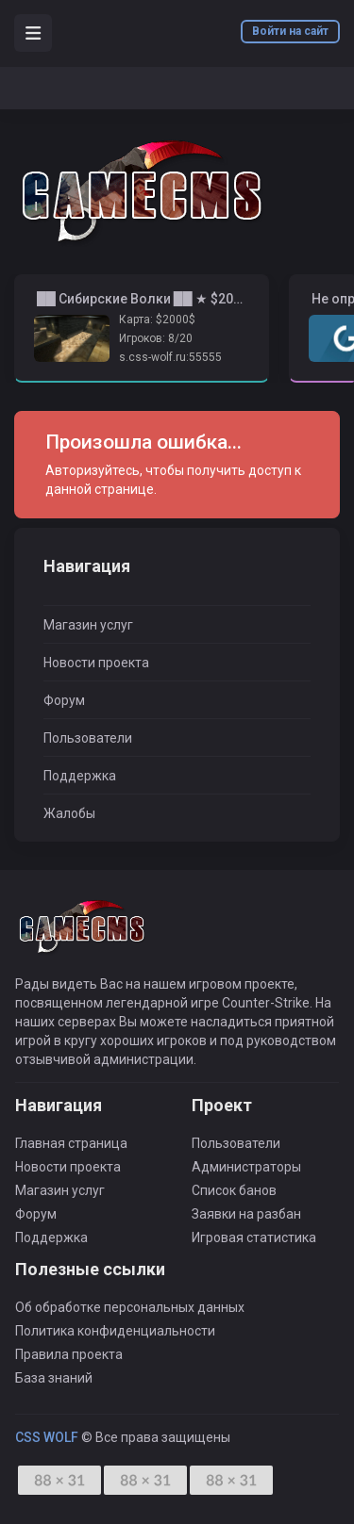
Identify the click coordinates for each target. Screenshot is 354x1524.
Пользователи (87, 738)
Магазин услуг (88, 624)
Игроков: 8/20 (156, 338)
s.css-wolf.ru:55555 (170, 357)
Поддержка (79, 775)
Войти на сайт (290, 31)
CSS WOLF (46, 1437)
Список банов (234, 1190)
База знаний (54, 1377)
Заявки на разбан (246, 1213)
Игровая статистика (254, 1237)
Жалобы (69, 813)
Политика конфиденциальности (115, 1330)
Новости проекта (96, 662)
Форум (64, 700)
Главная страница (71, 1143)
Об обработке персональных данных (129, 1307)
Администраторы (246, 1166)
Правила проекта (69, 1354)
